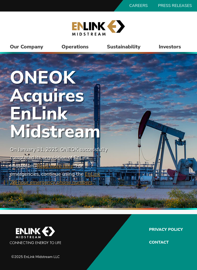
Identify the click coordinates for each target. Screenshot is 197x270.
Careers (138, 5)
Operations (75, 46)
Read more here (55, 165)
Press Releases (175, 5)
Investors (170, 46)
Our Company (26, 46)
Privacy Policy (165, 229)
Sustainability (123, 46)
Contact (159, 242)
